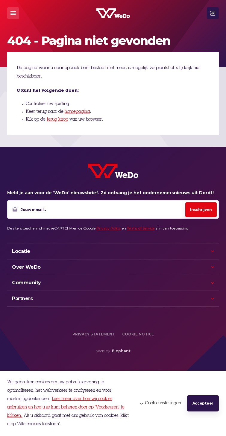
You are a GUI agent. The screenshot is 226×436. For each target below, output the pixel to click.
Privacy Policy (108, 228)
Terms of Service (140, 228)
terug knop (57, 120)
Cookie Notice (138, 334)
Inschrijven (201, 209)
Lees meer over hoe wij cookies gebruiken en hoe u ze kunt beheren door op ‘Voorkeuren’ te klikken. (66, 407)
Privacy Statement (93, 334)
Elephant (121, 351)
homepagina (77, 112)
